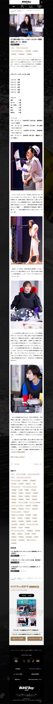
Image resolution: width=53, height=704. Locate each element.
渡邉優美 (14, 508)
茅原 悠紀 (14, 543)
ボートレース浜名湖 (35, 502)
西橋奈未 (14, 496)
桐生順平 (22, 524)
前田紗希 (14, 537)
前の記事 (16, 464)
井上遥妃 (28, 51)
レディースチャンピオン (17, 505)
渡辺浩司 (14, 521)
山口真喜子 (21, 540)
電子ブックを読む (18, 638)
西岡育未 (30, 54)
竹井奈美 (14, 483)
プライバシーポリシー (35, 669)
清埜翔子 (14, 502)
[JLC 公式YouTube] (37, 661)
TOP (40, 701)
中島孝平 (35, 496)
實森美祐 (36, 505)
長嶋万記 (21, 508)
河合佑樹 (38, 530)
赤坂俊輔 (21, 521)
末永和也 (14, 499)
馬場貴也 (27, 496)
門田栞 (36, 537)
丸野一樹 (26, 512)
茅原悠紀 (36, 493)
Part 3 (23, 457)
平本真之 (35, 518)
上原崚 (35, 521)
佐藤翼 (27, 490)
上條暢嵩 (27, 518)
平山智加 (34, 490)
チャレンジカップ (16, 486)
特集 (14, 6)
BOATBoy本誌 (39, 6)
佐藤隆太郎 (30, 530)
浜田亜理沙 (21, 54)
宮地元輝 (35, 499)
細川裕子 (28, 493)
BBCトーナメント (32, 540)
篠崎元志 (20, 533)
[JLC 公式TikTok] (33, 661)
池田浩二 (21, 493)
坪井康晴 (28, 515)
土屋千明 (28, 505)
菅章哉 (28, 499)
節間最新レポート (15, 44)
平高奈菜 (14, 493)
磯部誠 (13, 533)
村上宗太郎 (14, 524)
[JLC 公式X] (24, 661)
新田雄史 (21, 499)
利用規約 (17, 669)
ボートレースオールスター (18, 530)
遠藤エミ (28, 483)
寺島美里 (25, 480)
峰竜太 (35, 515)
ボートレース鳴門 (16, 480)
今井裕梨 (21, 483)
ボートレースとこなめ (22, 48)
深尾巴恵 (21, 537)
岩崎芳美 (14, 54)
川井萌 (20, 527)
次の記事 (36, 464)
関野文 (34, 533)
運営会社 (17, 679)
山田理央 (36, 51)
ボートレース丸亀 (21, 474)
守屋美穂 (14, 490)
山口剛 (20, 490)
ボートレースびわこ (16, 512)
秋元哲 (13, 518)
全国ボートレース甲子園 (17, 515)
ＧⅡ (13, 48)
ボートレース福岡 (23, 502)
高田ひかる (35, 508)
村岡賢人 (20, 518)
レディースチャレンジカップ (30, 486)
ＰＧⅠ (28, 508)
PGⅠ (13, 477)
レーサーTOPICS (31, 6)
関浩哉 (20, 496)
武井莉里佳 (29, 537)
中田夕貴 (14, 540)
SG (34, 483)
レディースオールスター (17, 51)
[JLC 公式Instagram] (28, 661)
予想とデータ (22, 6)
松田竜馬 (28, 521)
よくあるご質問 (18, 674)
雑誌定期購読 (35, 674)
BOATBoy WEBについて (35, 679)
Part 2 (17, 457)
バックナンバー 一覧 (35, 638)
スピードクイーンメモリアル (24, 477)
